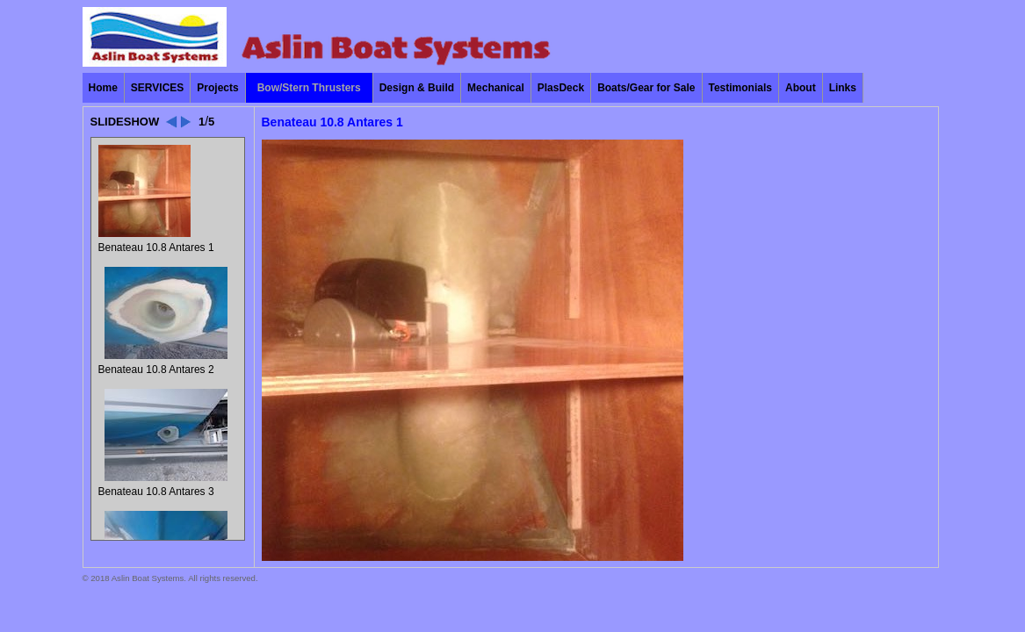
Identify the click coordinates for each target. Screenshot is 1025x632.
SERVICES (157, 88)
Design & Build (416, 88)
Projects (217, 88)
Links (842, 88)
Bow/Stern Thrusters (309, 88)
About (800, 88)
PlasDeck (561, 88)
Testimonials (740, 88)
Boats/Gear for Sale (646, 88)
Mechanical (495, 88)
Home (103, 88)
